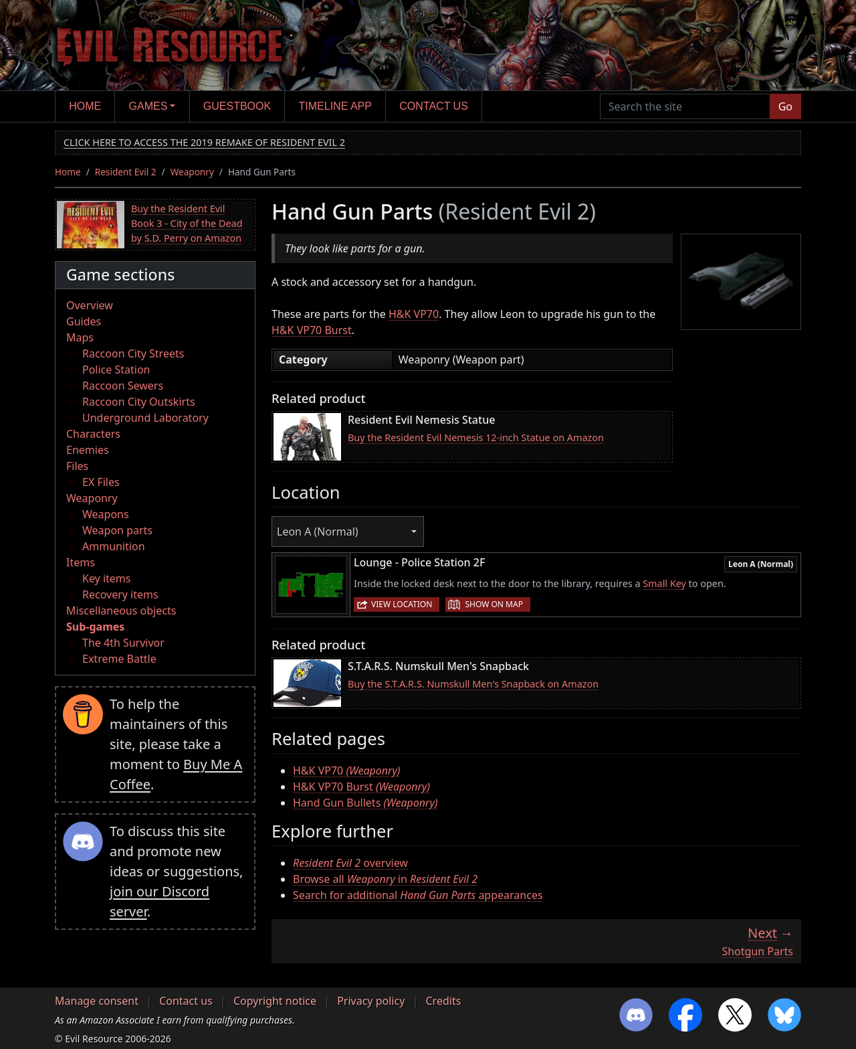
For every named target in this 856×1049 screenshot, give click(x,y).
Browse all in (385, 879)
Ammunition (113, 546)
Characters (93, 433)
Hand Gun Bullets (365, 802)
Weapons (105, 514)
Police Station (116, 369)
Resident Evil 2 (125, 171)
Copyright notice (274, 1000)
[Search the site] (685, 106)
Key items (106, 578)
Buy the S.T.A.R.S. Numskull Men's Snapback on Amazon (473, 683)
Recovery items (120, 594)
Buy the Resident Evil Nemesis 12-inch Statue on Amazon (476, 437)
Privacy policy (371, 1000)
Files (77, 466)
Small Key (664, 583)
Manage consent (96, 1000)
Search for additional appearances (418, 895)
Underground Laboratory (145, 417)
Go (785, 106)
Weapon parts (117, 530)
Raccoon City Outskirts (138, 401)
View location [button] (401, 604)
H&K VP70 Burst (312, 330)
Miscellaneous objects (121, 610)
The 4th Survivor (123, 642)
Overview (89, 305)
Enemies (87, 449)
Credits (443, 1000)
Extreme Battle (119, 658)
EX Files (101, 482)
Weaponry (192, 171)
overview (350, 863)
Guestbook (237, 106)
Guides (83, 321)
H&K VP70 (414, 314)
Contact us (433, 106)
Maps (80, 337)
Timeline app (335, 106)
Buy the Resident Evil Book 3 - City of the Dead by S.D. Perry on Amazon (187, 223)
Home (85, 106)
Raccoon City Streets (133, 353)
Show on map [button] (493, 604)
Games (148, 106)
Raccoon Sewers (122, 385)
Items (80, 562)
